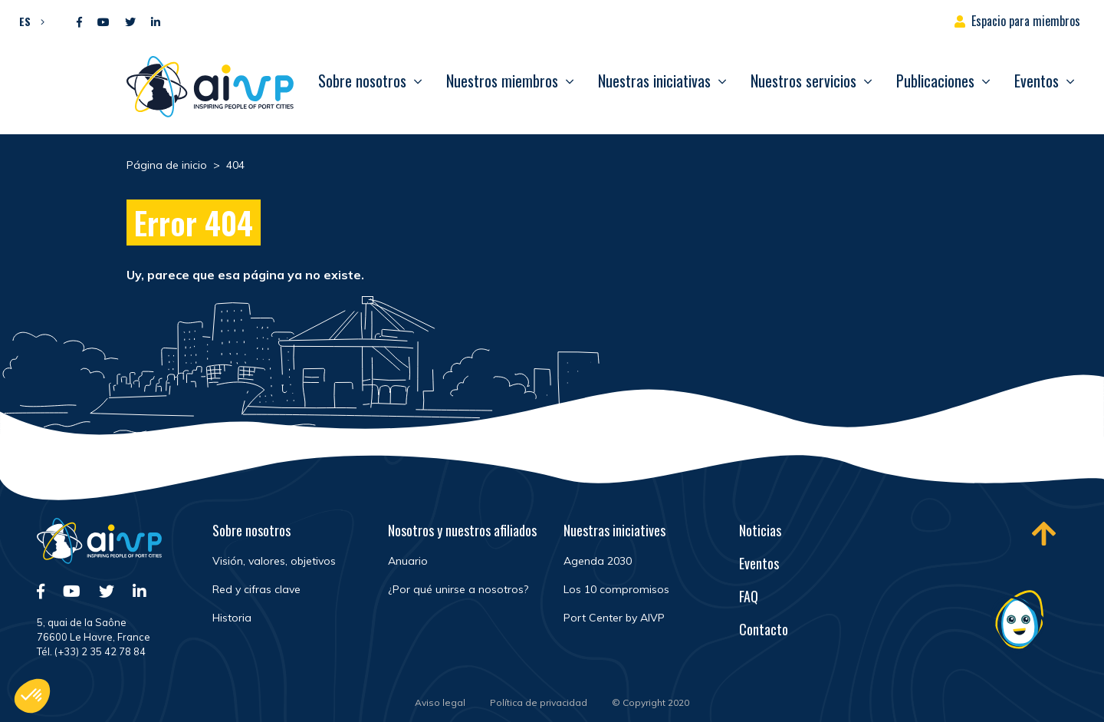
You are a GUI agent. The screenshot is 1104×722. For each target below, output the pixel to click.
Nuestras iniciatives (614, 530)
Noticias (760, 530)
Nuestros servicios (803, 80)
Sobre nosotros (362, 80)
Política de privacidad (538, 702)
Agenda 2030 (598, 561)
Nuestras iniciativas (654, 80)
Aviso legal (440, 702)
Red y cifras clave (256, 589)
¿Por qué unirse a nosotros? (458, 589)
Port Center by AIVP (614, 618)
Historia (231, 618)
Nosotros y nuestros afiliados (462, 530)
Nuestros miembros (502, 80)
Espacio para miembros (1025, 21)
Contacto (763, 629)
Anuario (408, 561)
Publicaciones (935, 80)
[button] (28, 20)
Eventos (1036, 80)
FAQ (748, 596)
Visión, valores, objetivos (274, 561)
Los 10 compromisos (616, 589)
